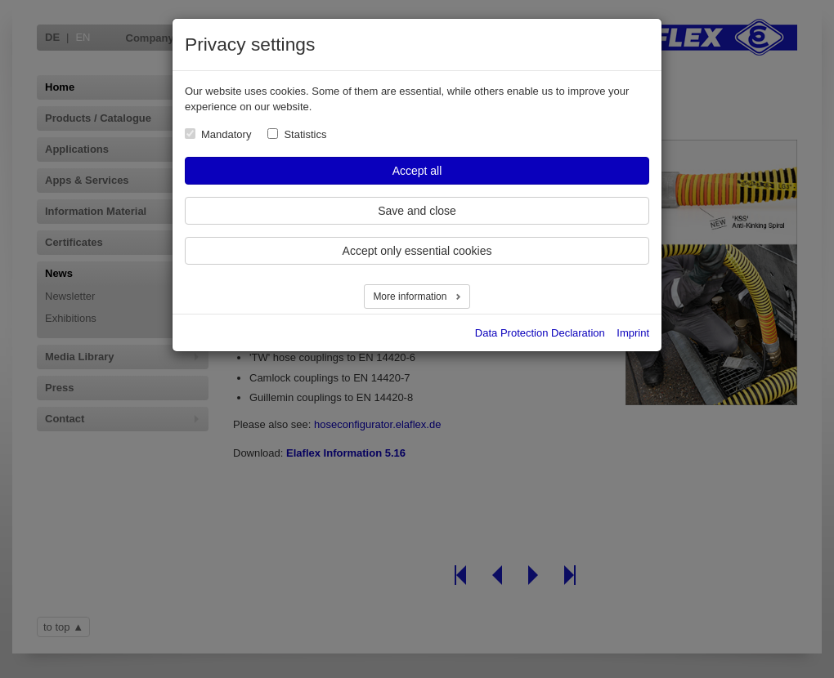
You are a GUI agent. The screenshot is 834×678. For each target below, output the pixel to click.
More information (411, 296)
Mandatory (226, 134)
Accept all (417, 170)
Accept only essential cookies (417, 250)
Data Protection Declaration (540, 333)
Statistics (305, 134)
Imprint (633, 333)
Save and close (417, 210)
